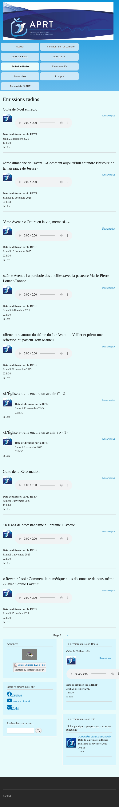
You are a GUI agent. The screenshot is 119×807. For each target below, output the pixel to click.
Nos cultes (20, 76)
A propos (59, 76)
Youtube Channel (21, 701)
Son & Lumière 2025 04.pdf (31, 665)
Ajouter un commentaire (101, 736)
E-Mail (15, 708)
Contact (7, 796)
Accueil (20, 46)
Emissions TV (59, 66)
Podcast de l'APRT (20, 86)
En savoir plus (108, 116)
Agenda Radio (20, 56)
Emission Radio (20, 66)
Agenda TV (59, 56)
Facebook (17, 695)
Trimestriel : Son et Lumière (59, 46)
